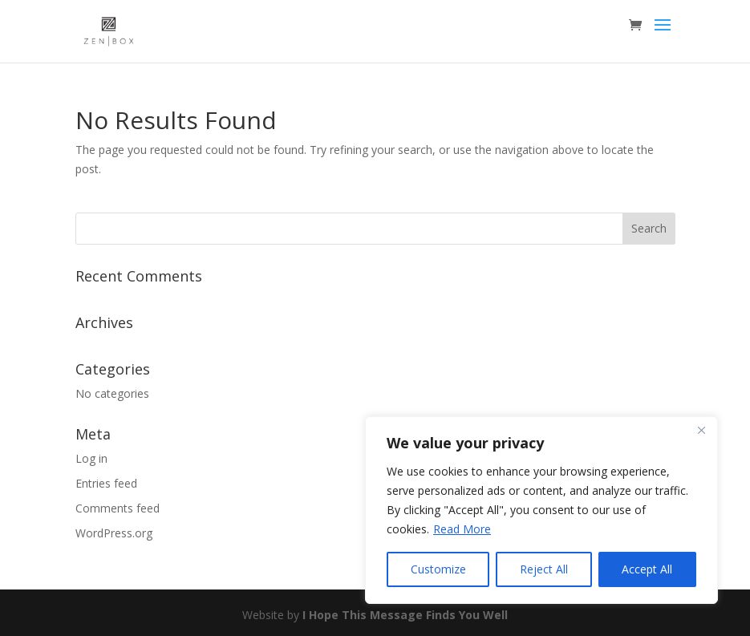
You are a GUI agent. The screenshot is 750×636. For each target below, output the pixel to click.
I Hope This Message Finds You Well (405, 614)
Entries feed (106, 483)
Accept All (647, 569)
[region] (541, 510)
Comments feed (117, 508)
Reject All (544, 569)
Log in (91, 458)
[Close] (701, 430)
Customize (438, 569)
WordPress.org (113, 533)
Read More (462, 529)
